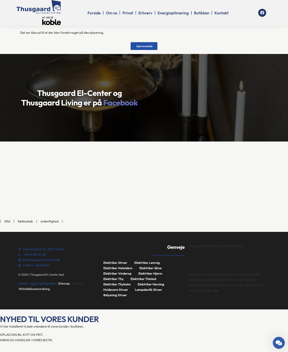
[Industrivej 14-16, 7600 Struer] (144, 171)
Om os (111, 12)
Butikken (201, 12)
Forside (94, 12)
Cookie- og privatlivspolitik (37, 283)
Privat (127, 12)
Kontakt (221, 12)
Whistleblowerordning (34, 289)
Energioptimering (173, 12)
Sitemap (64, 283)
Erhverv (145, 12)
